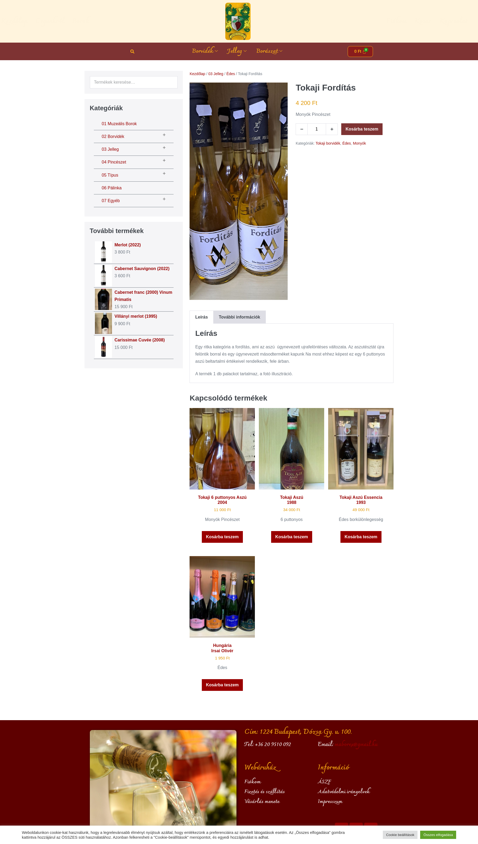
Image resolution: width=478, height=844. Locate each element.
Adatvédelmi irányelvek (344, 792)
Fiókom (361, 21)
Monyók (359, 143)
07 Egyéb (111, 200)
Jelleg (237, 51)
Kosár (387, 21)
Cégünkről (85, 21)
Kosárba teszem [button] (222, 537)
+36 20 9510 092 (273, 745)
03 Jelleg (110, 149)
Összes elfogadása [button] (438, 835)
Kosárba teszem (362, 129)
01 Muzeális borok (119, 123)
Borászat (269, 51)
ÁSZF (324, 782)
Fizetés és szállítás (264, 792)
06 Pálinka (112, 188)
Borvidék (205, 51)
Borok (116, 21)
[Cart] (360, 51)
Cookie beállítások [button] (400, 835)
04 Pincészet (114, 162)
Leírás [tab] (201, 317)
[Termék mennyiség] (316, 129)
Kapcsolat (418, 21)
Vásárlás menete (261, 801)
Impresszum (330, 801)
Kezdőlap (50, 21)
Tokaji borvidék (328, 143)
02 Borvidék (113, 136)
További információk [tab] (239, 317)
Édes (230, 74)
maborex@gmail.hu (356, 745)
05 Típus (110, 175)
